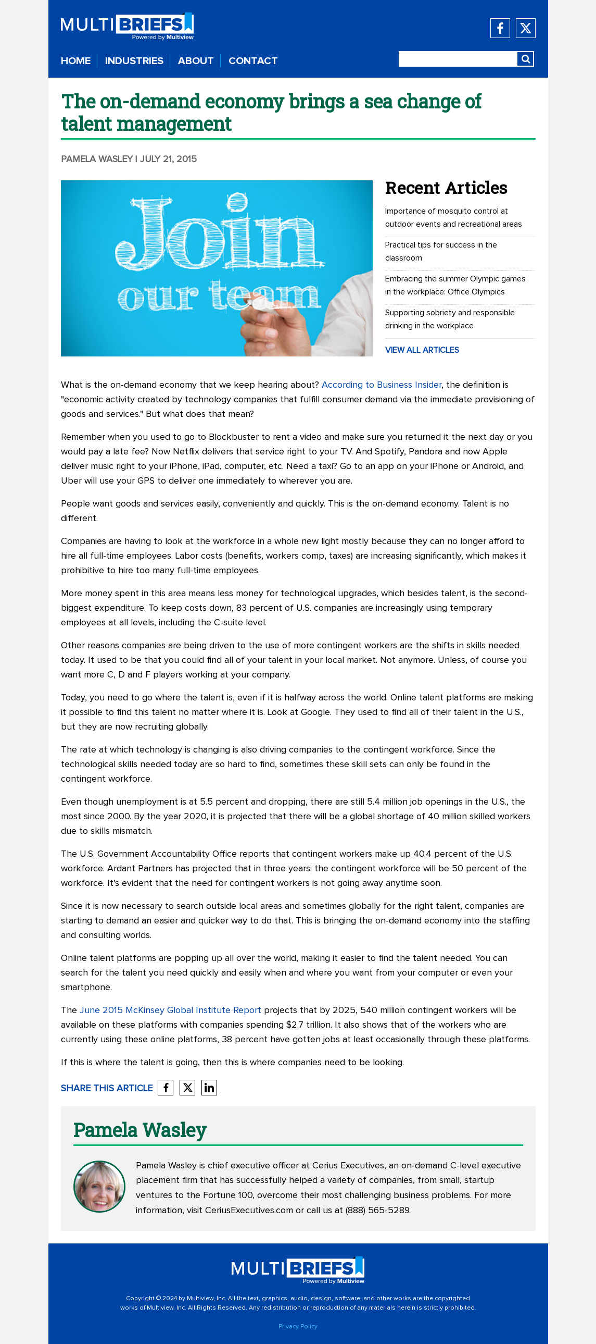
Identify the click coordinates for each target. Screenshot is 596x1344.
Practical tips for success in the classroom (441, 251)
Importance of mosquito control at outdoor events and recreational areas (453, 217)
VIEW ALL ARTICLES (422, 350)
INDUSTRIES (134, 61)
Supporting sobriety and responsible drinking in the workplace (450, 319)
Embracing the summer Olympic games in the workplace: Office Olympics (455, 285)
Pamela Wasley (97, 159)
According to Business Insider (381, 385)
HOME (76, 61)
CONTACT (253, 61)
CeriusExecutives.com (249, 1210)
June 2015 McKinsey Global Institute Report (170, 1010)
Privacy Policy (298, 1327)
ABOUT (196, 61)
